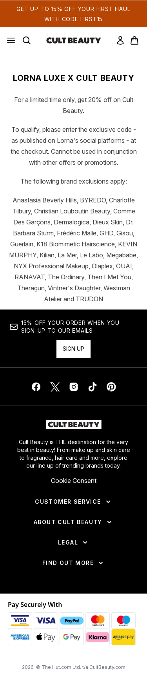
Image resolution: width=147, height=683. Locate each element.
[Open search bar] (26, 40)
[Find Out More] (73, 563)
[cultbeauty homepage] (73, 40)
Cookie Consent (73, 480)
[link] (120, 40)
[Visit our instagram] (73, 386)
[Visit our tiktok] (92, 386)
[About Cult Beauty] (73, 522)
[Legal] (73, 542)
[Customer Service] (73, 502)
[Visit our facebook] (36, 386)
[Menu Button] (11, 40)
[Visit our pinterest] (111, 386)
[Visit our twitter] (54, 386)
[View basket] (134, 40)
